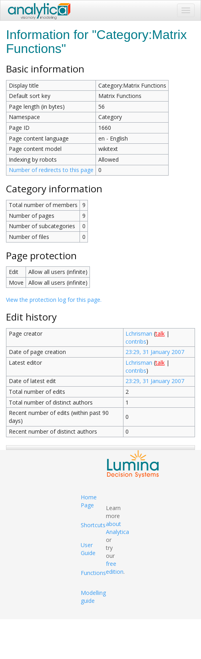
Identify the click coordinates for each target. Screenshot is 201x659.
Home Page (89, 501)
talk (160, 333)
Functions (93, 573)
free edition (114, 567)
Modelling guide (93, 596)
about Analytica (117, 528)
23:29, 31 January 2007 (154, 352)
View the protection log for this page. (53, 299)
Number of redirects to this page (51, 170)
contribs (135, 341)
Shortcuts (93, 525)
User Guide (88, 549)
